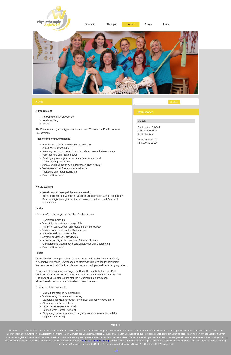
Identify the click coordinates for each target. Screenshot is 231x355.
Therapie (112, 24)
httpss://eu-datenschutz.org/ (95, 340)
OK (116, 350)
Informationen (145, 112)
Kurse (131, 24)
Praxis (148, 24)
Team (166, 24)
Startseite (90, 24)
